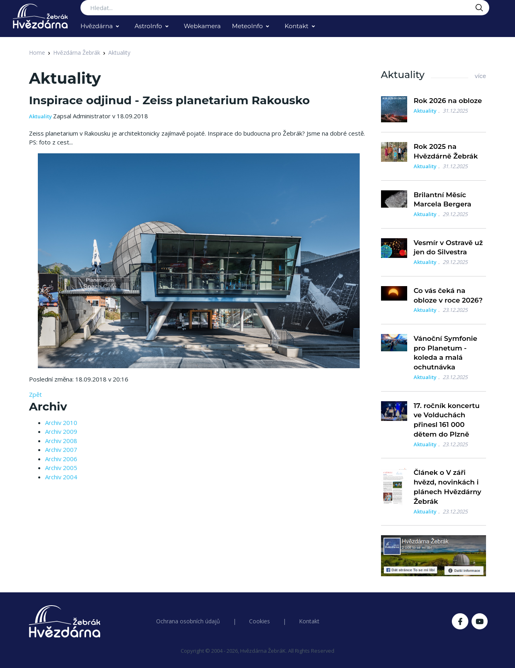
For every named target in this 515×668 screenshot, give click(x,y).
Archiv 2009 (61, 431)
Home (37, 52)
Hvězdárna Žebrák (76, 52)
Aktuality (119, 52)
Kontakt (296, 26)
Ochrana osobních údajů (188, 621)
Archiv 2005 (61, 468)
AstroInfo (148, 26)
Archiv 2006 (61, 459)
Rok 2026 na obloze (448, 101)
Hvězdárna (96, 26)
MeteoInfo (247, 26)
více (480, 76)
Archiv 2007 (61, 449)
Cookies (259, 621)
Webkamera (202, 26)
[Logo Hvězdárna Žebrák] (40, 16)
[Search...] (284, 7)
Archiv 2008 (61, 441)
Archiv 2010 (61, 423)
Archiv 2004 (61, 477)
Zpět (35, 394)
